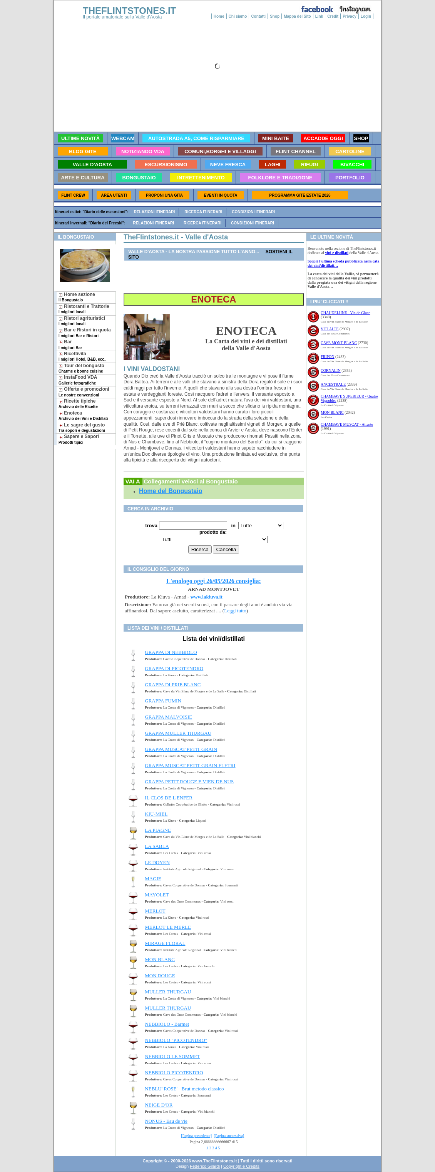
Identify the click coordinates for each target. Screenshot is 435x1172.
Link (319, 16)
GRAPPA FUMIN (163, 701)
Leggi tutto (235, 611)
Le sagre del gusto (82, 427)
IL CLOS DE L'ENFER (168, 798)
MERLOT (155, 911)
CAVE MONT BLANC (339, 343)
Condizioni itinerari (253, 212)
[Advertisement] (82, 474)
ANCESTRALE (333, 384)
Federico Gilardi (205, 1166)
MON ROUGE (160, 975)
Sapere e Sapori (79, 439)
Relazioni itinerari (154, 212)
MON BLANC (160, 959)
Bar (70, 344)
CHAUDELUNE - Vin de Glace (345, 313)
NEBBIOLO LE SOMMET (172, 1056)
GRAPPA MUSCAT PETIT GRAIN (181, 749)
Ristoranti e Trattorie (84, 309)
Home (219, 16)
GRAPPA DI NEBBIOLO (171, 652)
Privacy (349, 16)
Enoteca (83, 415)
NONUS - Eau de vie (166, 1121)
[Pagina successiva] (229, 1136)
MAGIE (153, 878)
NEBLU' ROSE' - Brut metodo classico (184, 1089)
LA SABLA (157, 846)
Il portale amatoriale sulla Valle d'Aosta (122, 17)
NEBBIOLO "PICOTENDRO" (176, 1040)
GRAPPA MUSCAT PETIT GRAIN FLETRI (190, 765)
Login (366, 16)
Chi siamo (238, 16)
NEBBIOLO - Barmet (167, 1024)
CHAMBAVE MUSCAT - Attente (347, 424)
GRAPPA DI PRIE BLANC (173, 684)
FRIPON (328, 356)
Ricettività (82, 356)
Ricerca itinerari (203, 212)
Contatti (258, 16)
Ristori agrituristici (82, 321)
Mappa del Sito (297, 16)
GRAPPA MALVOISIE (168, 717)
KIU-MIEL (156, 814)
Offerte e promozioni (84, 391)
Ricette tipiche (78, 403)
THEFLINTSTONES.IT (129, 10)
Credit (332, 16)
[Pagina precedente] (196, 1136)
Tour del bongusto (81, 368)
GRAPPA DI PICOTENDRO (174, 668)
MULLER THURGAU (168, 992)
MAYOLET (157, 895)
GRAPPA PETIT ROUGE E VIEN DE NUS (189, 781)
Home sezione (77, 297)
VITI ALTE (330, 329)
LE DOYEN (157, 862)
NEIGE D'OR (158, 1105)
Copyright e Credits (241, 1166)
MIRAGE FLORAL (165, 943)
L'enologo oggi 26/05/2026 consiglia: (213, 581)
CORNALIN (331, 370)
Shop (274, 16)
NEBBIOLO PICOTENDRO (174, 1072)
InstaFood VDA (78, 380)
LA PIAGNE (158, 830)
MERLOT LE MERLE (168, 927)
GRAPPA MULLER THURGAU (178, 733)
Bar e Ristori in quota (85, 332)
